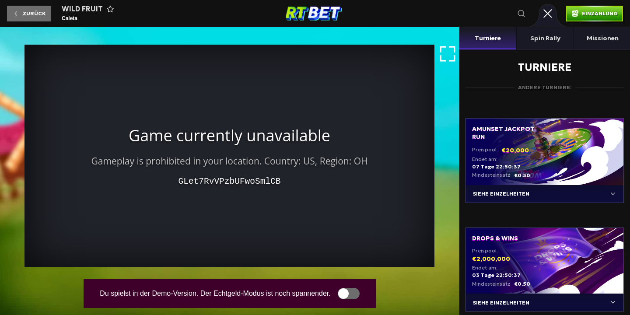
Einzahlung (600, 13)
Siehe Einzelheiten (501, 193)
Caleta (69, 18)
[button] (29, 13)
